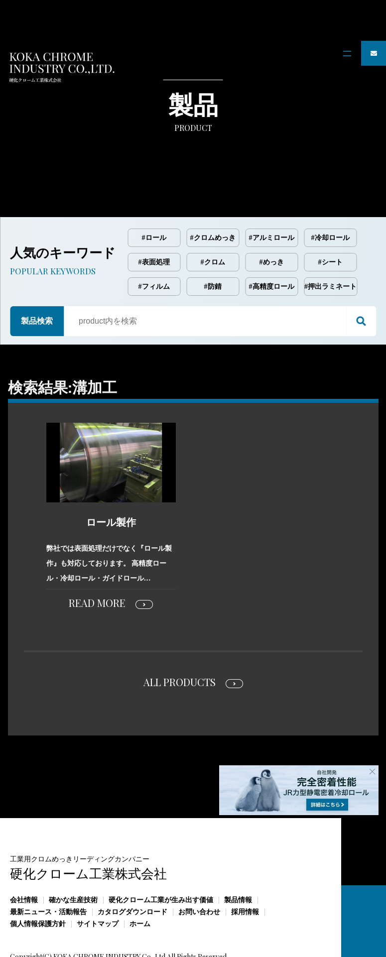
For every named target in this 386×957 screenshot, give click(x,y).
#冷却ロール (330, 197)
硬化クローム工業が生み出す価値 (161, 859)
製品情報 (238, 859)
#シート (330, 221)
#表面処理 (154, 221)
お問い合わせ (199, 871)
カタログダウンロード (132, 871)
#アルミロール (271, 197)
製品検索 (37, 280)
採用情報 (245, 871)
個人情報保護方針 (38, 883)
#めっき (271, 221)
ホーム (139, 883)
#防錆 (213, 245)
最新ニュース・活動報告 (48, 871)
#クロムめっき (213, 197)
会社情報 (24, 859)
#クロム (213, 221)
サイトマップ (98, 883)
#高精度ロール (271, 245)
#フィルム (154, 245)
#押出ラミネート (330, 245)
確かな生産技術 (73, 859)
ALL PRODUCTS (179, 641)
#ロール (154, 197)
